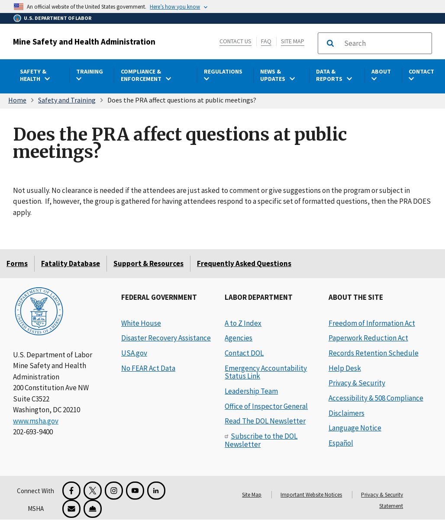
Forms (17, 263)
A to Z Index (243, 323)
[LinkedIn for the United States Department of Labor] (156, 490)
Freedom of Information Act (372, 323)
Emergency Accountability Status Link (266, 372)
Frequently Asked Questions (244, 263)
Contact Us (235, 41)
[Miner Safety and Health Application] (93, 509)
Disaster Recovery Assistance (166, 338)
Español (341, 443)
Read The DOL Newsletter (265, 421)
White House (141, 323)
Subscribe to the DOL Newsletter (261, 440)
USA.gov (134, 353)
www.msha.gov (35, 421)
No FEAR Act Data (148, 368)
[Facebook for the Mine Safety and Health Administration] (71, 490)
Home (17, 100)
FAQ (266, 41)
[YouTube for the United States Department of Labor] (135, 490)
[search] (385, 43)
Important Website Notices (311, 494)
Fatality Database (70, 263)
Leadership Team (251, 391)
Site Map (292, 41)
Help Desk (345, 368)
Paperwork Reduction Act (368, 338)
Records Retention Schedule (374, 353)
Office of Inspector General (266, 406)
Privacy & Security (357, 383)
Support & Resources (148, 263)
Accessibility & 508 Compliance (376, 398)
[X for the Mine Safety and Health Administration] (93, 490)
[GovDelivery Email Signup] (71, 509)
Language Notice (355, 428)
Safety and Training (67, 100)
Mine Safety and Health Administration (84, 41)
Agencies (238, 338)
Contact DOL (244, 353)
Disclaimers (346, 413)
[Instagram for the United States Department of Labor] (114, 490)
